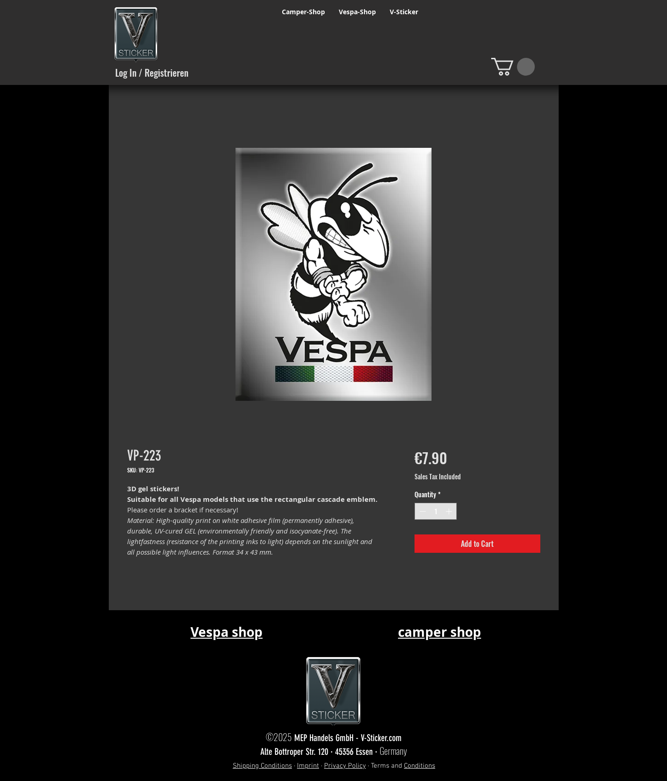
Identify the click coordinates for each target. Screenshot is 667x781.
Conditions (419, 766)
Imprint (308, 766)
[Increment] (449, 511)
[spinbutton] (435, 511)
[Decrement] (421, 511)
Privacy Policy (345, 766)
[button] (513, 67)
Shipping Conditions (262, 766)
